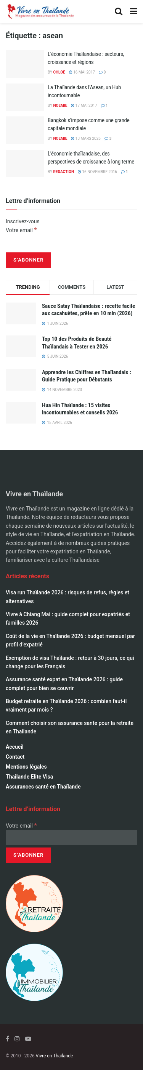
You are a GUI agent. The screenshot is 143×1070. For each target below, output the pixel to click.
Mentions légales (26, 767)
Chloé (59, 72)
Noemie (60, 105)
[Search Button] (118, 11)
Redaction (63, 172)
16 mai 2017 (82, 72)
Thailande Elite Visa (29, 777)
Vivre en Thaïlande (54, 1056)
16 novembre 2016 (97, 172)
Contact (15, 757)
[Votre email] (71, 242)
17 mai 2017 (84, 105)
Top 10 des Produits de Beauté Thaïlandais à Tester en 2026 (77, 342)
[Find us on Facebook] (7, 1038)
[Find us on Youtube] (28, 1038)
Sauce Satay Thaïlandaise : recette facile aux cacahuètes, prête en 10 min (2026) (88, 310)
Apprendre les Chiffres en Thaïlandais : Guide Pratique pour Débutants (86, 376)
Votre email (21, 230)
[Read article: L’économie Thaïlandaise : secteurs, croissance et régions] (25, 64)
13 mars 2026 (86, 138)
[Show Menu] (133, 11)
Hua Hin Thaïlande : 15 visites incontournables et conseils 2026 (80, 409)
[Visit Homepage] (40, 11)
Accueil (15, 747)
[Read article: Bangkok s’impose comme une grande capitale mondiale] (25, 130)
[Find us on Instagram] (17, 1038)
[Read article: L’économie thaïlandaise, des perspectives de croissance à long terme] (25, 163)
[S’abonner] (28, 260)
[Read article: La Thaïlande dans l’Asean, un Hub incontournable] (25, 97)
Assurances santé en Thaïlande (43, 787)
